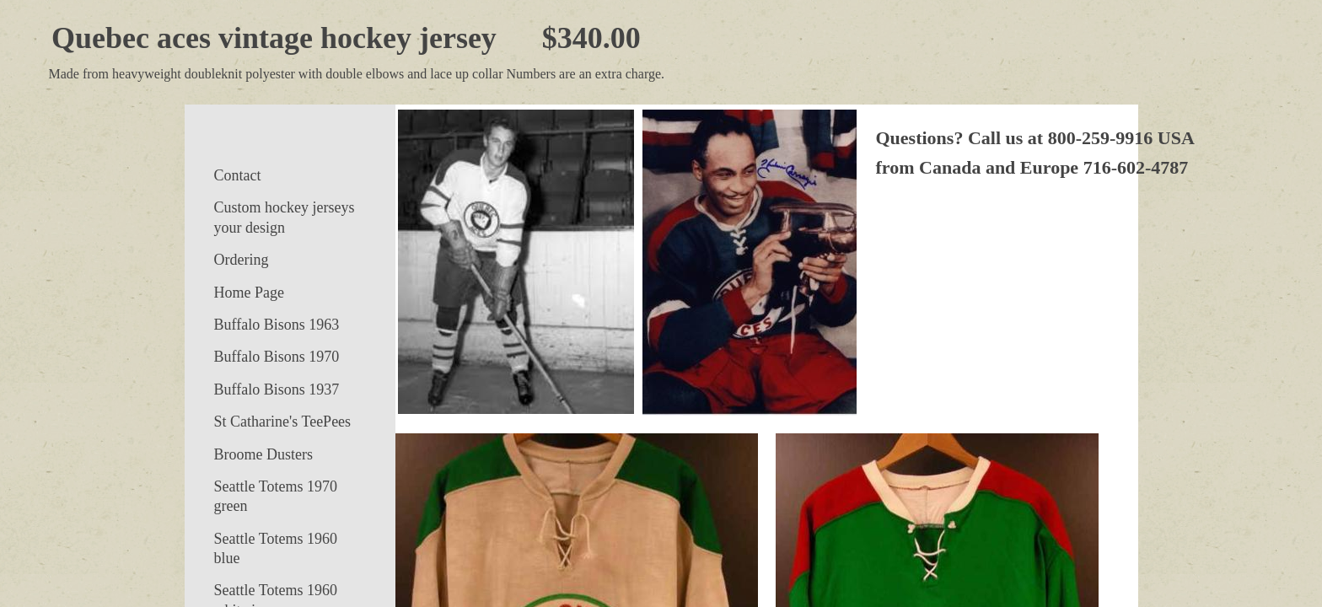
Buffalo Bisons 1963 (277, 324)
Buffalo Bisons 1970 (277, 356)
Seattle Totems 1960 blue (275, 548)
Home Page (249, 292)
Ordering (241, 259)
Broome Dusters (263, 454)
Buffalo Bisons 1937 (277, 389)
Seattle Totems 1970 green (275, 496)
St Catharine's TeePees (283, 421)
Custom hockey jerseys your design (284, 217)
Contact (237, 175)
